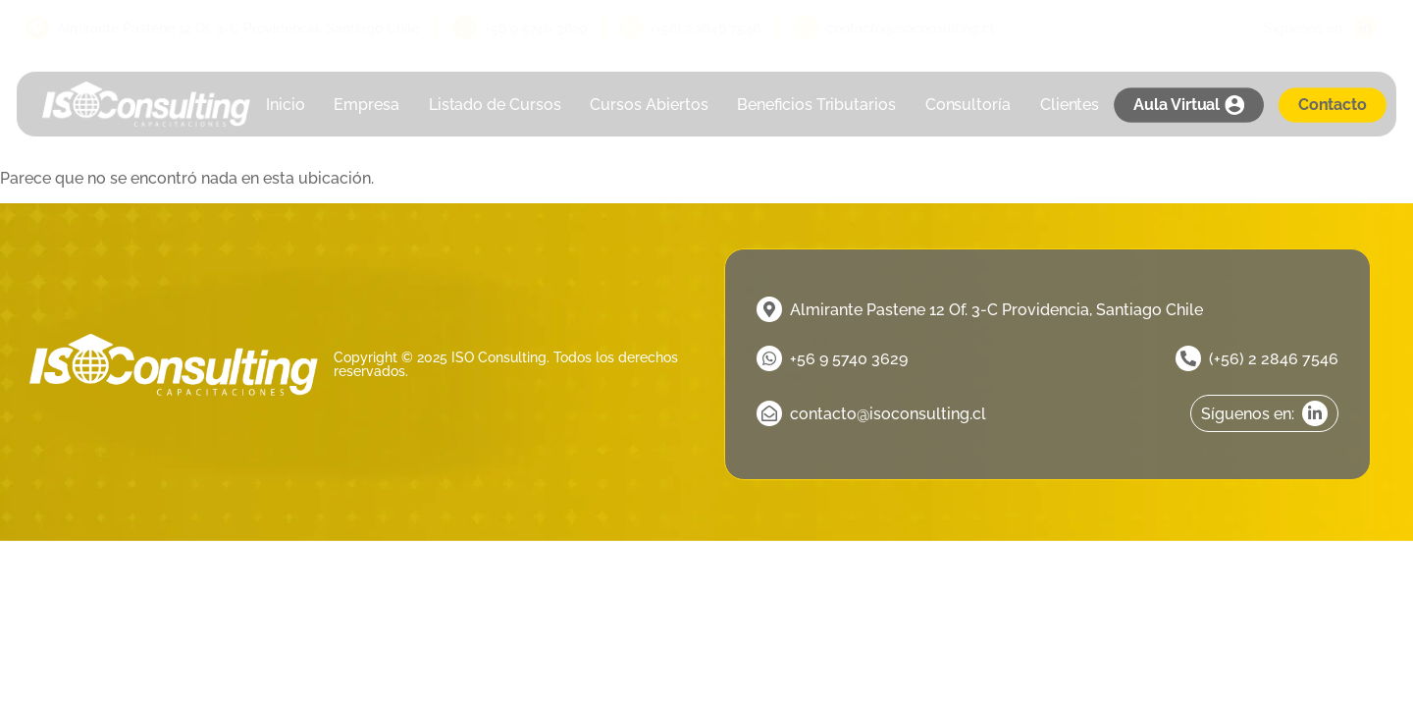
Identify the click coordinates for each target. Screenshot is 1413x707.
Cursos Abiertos (649, 104)
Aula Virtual (1188, 105)
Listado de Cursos (495, 104)
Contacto (1332, 104)
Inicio (285, 104)
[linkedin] (1320, 27)
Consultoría (968, 104)
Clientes (1070, 104)
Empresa (367, 104)
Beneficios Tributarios (817, 104)
